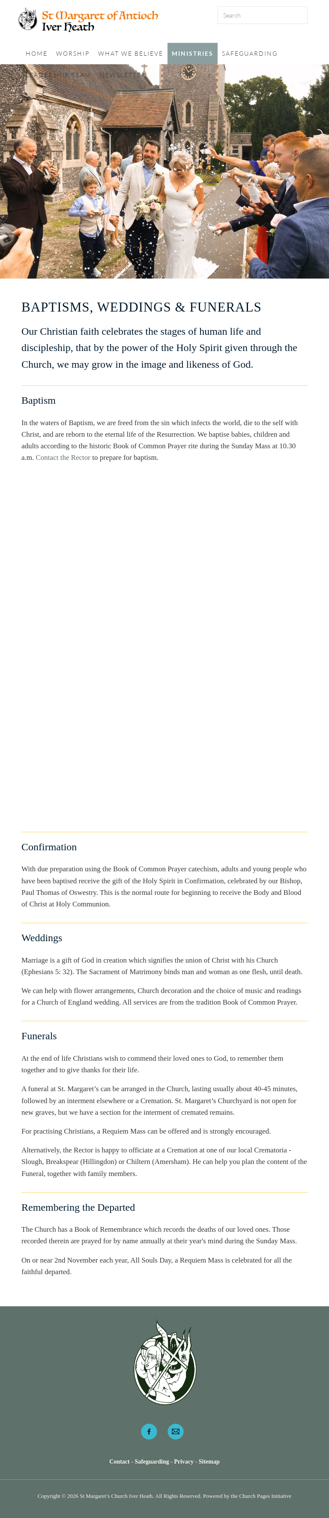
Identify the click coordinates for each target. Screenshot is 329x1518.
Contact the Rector (63, 457)
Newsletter (123, 74)
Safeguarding (250, 53)
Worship (73, 53)
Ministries (192, 53)
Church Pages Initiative (265, 1496)
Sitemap (209, 1461)
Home (37, 53)
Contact (120, 1461)
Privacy (184, 1461)
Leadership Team (58, 74)
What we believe (130, 53)
